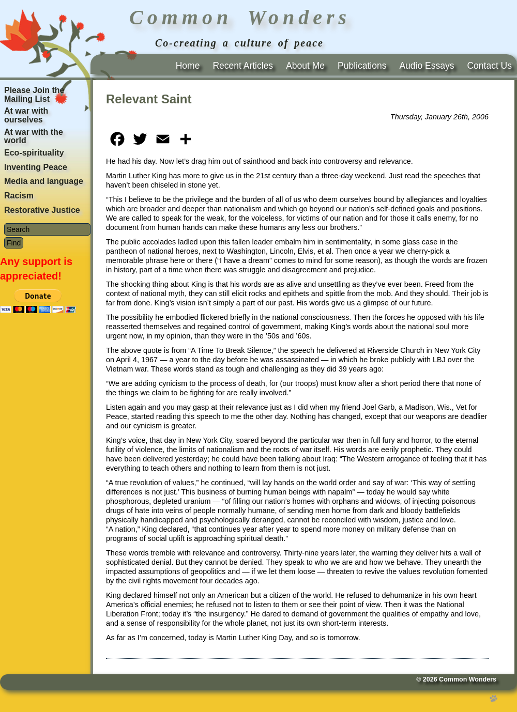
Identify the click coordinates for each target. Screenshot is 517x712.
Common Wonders (467, 679)
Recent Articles (242, 65)
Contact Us (489, 65)
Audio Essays (426, 65)
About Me (305, 65)
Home (188, 65)
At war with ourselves (26, 115)
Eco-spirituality (34, 152)
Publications (362, 65)
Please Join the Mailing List (34, 94)
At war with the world (33, 136)
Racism (19, 195)
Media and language (43, 181)
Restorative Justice (42, 210)
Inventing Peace (35, 167)
